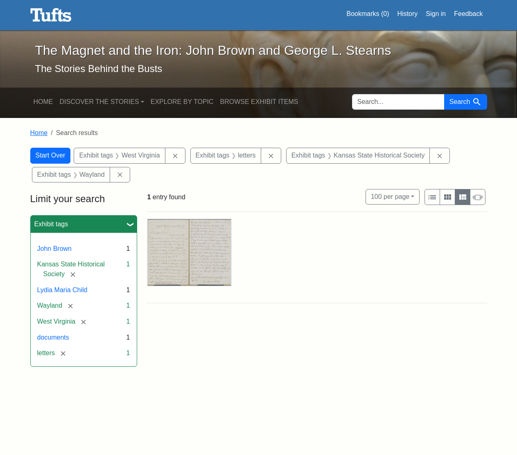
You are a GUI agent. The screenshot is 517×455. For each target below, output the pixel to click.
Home (43, 101)
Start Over (50, 155)
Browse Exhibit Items (259, 101)
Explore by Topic (182, 101)
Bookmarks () (368, 14)
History (407, 13)
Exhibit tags (51, 224)
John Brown (54, 248)
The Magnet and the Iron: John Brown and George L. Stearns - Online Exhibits (51, 15)
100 (390, 195)
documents (53, 337)
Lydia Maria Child (62, 289)
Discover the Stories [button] (99, 101)
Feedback (468, 13)
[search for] (398, 102)
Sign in (436, 13)
